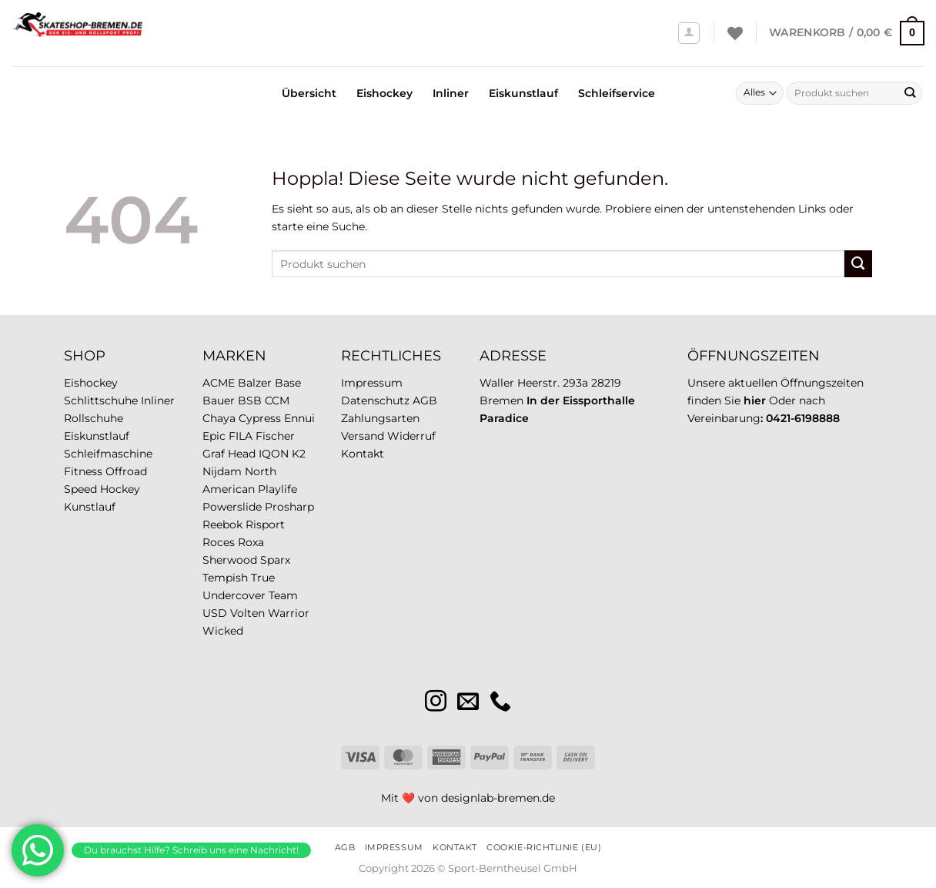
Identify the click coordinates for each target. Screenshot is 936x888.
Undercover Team (250, 595)
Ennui (299, 418)
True (263, 578)
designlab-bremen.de (498, 798)
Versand (362, 436)
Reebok (222, 524)
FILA (240, 436)
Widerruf (411, 436)
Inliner (451, 93)
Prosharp (289, 507)
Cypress (260, 418)
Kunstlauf (89, 507)
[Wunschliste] (735, 33)
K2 (299, 454)
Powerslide (232, 507)
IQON (274, 454)
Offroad (126, 471)
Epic (214, 436)
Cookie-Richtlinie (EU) (543, 847)
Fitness (83, 471)
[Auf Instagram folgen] (435, 703)
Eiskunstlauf (523, 93)
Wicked (222, 631)
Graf (213, 454)
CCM (277, 400)
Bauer (218, 400)
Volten (247, 613)
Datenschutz (375, 400)
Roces (218, 542)
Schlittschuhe (101, 400)
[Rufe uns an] (500, 703)
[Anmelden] (689, 33)
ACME (218, 383)
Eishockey (384, 93)
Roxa (251, 542)
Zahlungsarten (380, 418)
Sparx (275, 560)
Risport (265, 524)
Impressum (372, 383)
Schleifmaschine (108, 454)
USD (214, 613)
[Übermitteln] (909, 93)
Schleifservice (616, 93)
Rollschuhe (93, 418)
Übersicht (309, 93)
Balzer (255, 383)
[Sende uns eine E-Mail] (468, 703)
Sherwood (229, 560)
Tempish (225, 578)
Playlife (277, 489)
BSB (250, 400)
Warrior (288, 613)
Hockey (120, 489)
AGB (425, 400)
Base (288, 383)
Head (242, 454)
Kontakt (362, 454)
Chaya (219, 418)
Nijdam (222, 471)
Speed (80, 489)
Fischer (275, 436)
